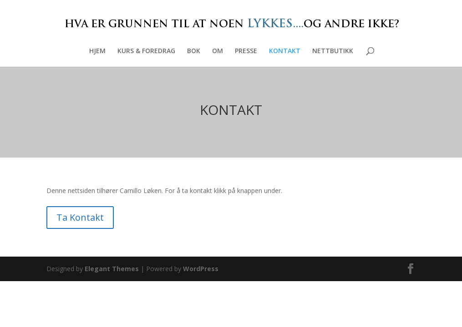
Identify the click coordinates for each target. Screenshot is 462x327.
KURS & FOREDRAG (146, 51)
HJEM (97, 51)
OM (217, 51)
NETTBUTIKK (332, 51)
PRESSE (246, 51)
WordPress (200, 268)
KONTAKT (284, 51)
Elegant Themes (112, 268)
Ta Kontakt (80, 217)
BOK (193, 51)
